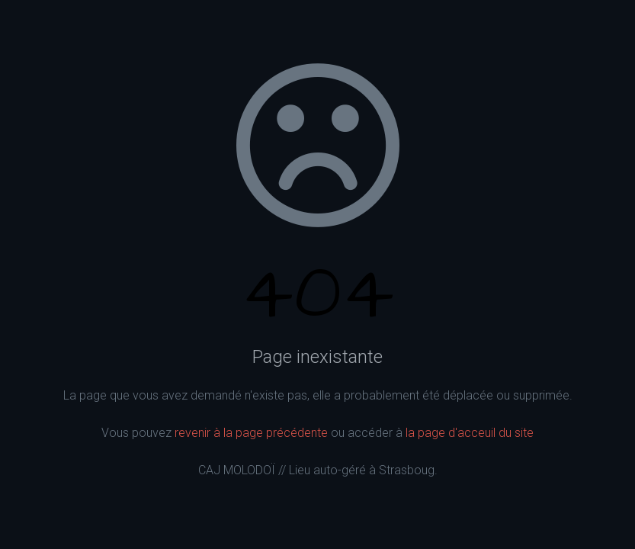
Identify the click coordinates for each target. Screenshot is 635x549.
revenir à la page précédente (251, 432)
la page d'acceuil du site (470, 432)
